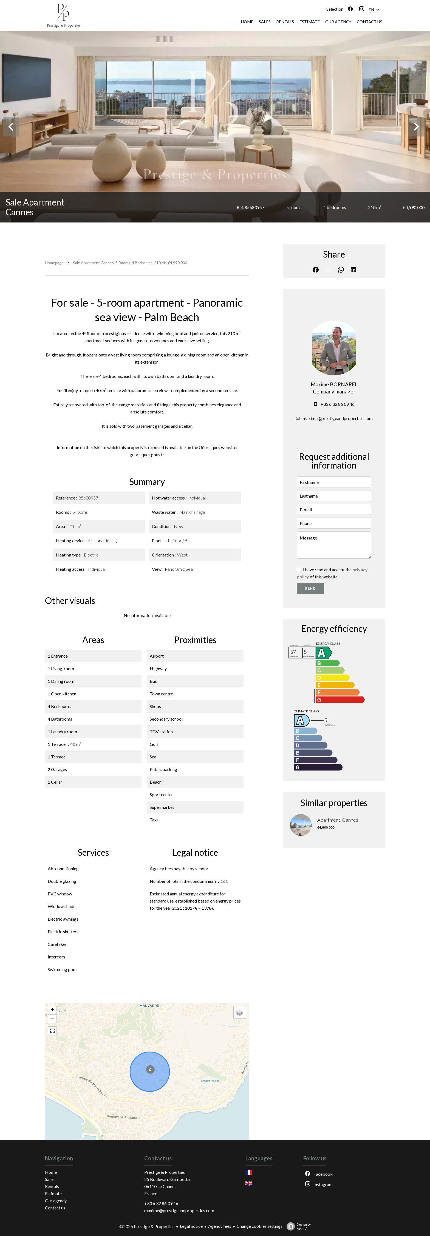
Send (310, 588)
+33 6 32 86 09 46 (338, 404)
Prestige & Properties (164, 1172)
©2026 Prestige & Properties (146, 1226)
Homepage (54, 262)
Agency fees (219, 1226)
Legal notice (191, 1226)
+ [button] (52, 1010)
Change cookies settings (259, 1226)
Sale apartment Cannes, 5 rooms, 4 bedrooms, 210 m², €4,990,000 (130, 262)
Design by (297, 1226)
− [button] (52, 1019)
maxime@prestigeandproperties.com (338, 418)
